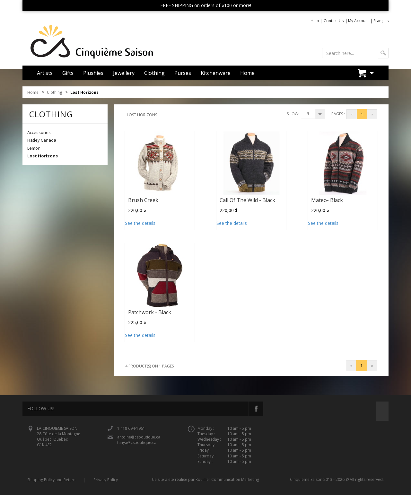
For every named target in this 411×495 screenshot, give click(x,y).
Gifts (68, 72)
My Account (358, 20)
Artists (45, 72)
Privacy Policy (105, 479)
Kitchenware (216, 72)
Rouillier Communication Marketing (227, 479)
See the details (140, 223)
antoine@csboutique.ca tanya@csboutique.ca (138, 439)
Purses (182, 72)
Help (314, 20)
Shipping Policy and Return (51, 479)
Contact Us (334, 20)
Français (381, 20)
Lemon (33, 148)
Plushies (93, 72)
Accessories (39, 132)
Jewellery (124, 72)
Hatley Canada (41, 140)
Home (247, 72)
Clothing (154, 72)
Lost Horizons (42, 156)
